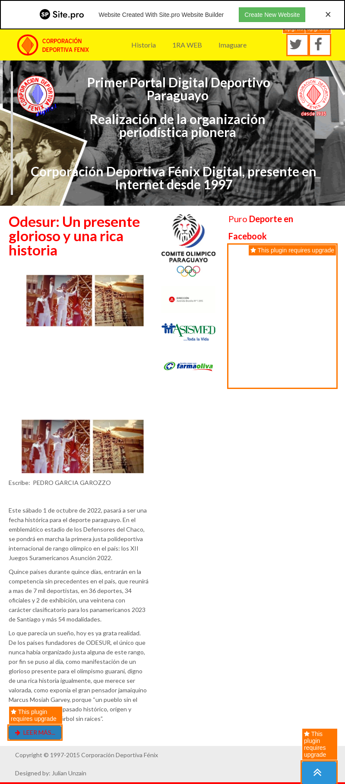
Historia (143, 45)
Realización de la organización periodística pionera (178, 125)
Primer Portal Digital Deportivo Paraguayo (177, 88)
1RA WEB (187, 45)
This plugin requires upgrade (315, 744)
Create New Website (272, 14)
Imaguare (232, 45)
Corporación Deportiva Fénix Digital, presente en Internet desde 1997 (174, 177)
